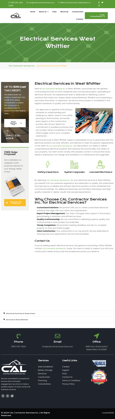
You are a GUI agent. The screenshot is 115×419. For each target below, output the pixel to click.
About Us (44, 11)
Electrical (64, 11)
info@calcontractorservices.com (41, 2)
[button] (57, 314)
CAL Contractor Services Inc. (54, 89)
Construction (77, 11)
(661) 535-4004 (16, 2)
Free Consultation (97, 15)
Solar (54, 11)
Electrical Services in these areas (20, 313)
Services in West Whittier (17, 319)
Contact (79, 19)
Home (32, 11)
